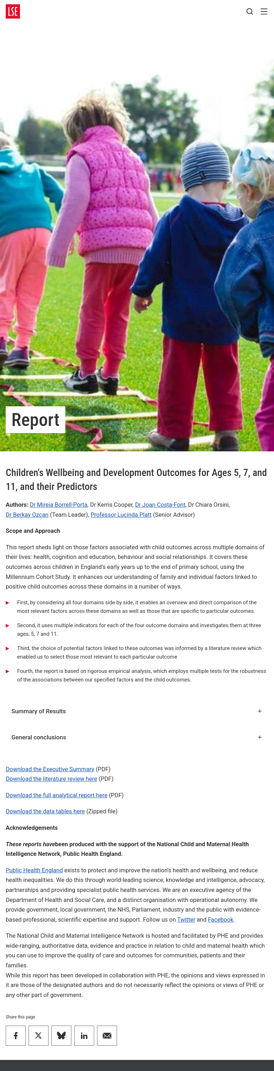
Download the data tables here (45, 811)
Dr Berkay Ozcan (27, 514)
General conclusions (137, 737)
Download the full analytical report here (56, 795)
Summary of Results (137, 711)
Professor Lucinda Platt (121, 514)
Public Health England (34, 870)
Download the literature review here (51, 778)
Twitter (186, 919)
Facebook (220, 919)
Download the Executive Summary (50, 769)
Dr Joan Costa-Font (160, 504)
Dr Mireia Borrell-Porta (58, 504)
